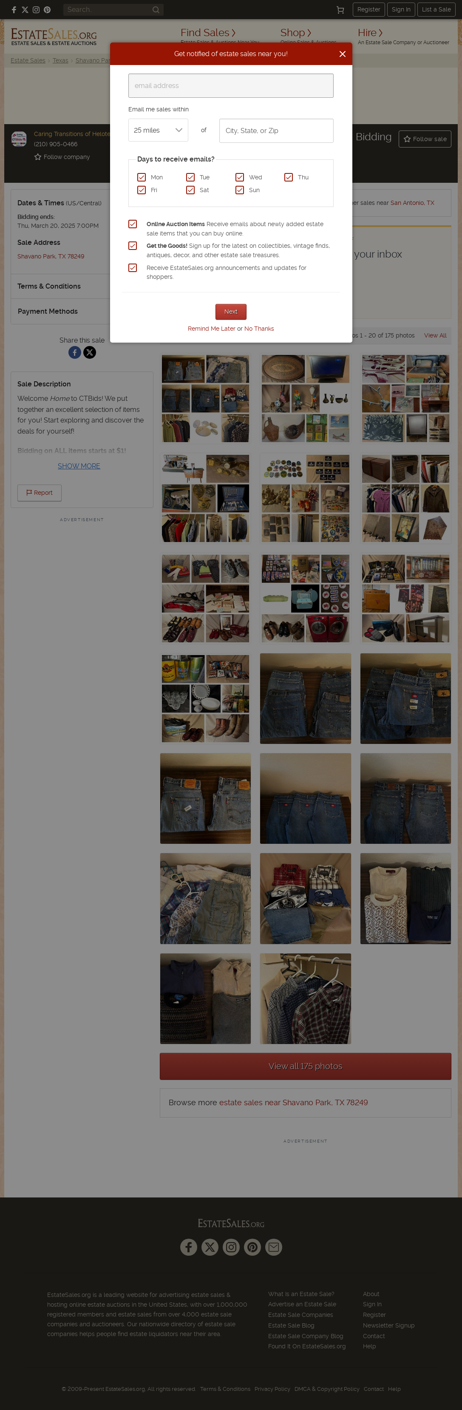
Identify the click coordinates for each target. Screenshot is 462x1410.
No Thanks (259, 328)
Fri (154, 190)
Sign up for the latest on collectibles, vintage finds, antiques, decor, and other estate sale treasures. (238, 250)
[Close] (342, 54)
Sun (254, 190)
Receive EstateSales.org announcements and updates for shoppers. (226, 272)
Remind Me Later (211, 328)
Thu (303, 177)
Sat (204, 190)
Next (231, 311)
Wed (255, 177)
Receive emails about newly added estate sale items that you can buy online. (235, 229)
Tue (205, 177)
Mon (157, 177)
